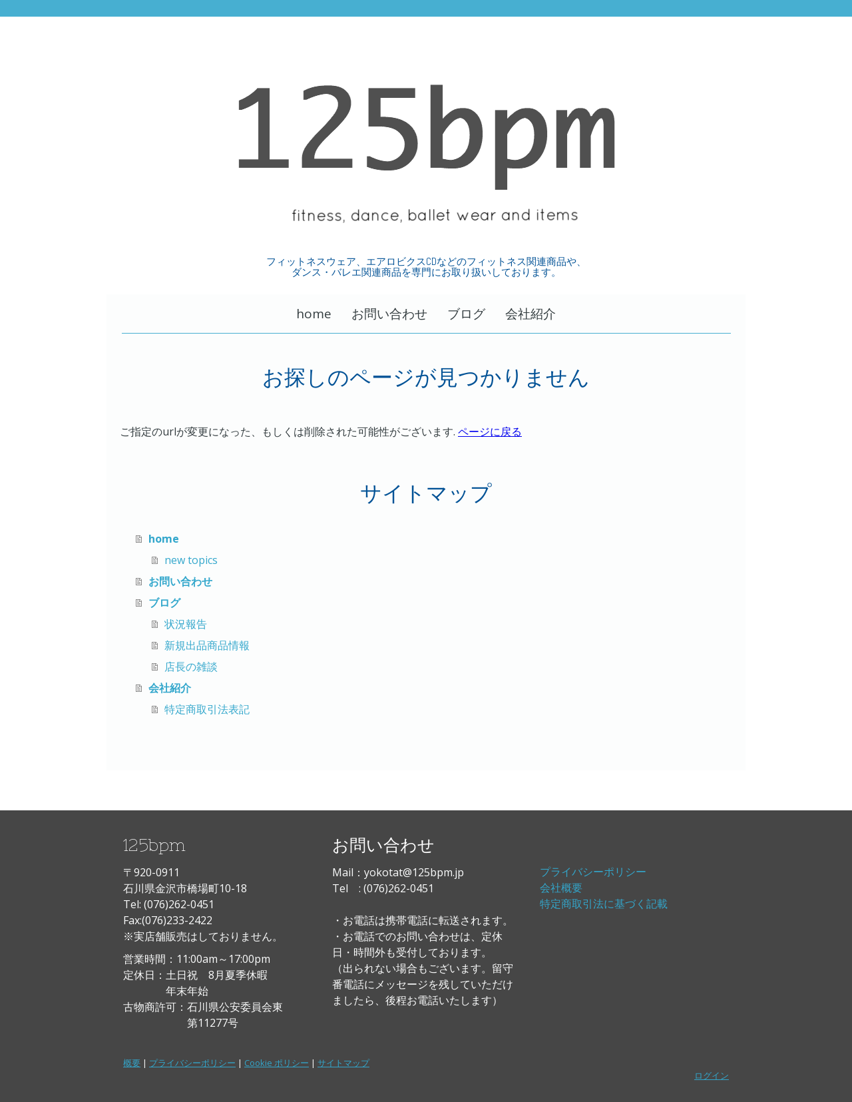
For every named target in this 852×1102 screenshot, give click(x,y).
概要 (131, 1063)
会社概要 (561, 887)
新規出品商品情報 (207, 645)
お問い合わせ (389, 313)
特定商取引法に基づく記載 (604, 903)
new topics (191, 560)
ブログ (466, 313)
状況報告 (185, 624)
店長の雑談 (191, 666)
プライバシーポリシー (593, 871)
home (313, 313)
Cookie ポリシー (276, 1063)
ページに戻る (490, 431)
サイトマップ (343, 1063)
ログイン (711, 1075)
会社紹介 (530, 313)
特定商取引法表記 (207, 709)
